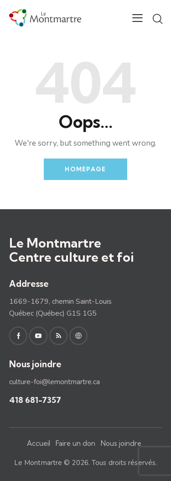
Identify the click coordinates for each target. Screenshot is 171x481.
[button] (137, 17)
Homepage (85, 169)
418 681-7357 (35, 400)
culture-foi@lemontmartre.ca (54, 382)
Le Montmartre (38, 462)
